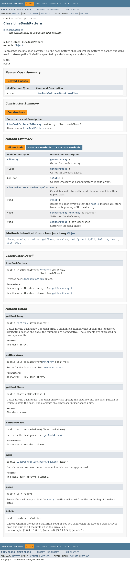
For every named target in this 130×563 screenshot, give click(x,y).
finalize (33, 239)
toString (103, 239)
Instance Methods (39, 147)
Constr (34, 13)
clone (10, 239)
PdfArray (35, 124)
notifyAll (88, 239)
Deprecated (55, 4)
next (53, 187)
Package (18, 4)
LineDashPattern (17, 124)
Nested (16, 13)
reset (53, 200)
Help (75, 4)
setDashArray (58, 212)
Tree (44, 4)
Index (67, 4)
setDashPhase (58, 222)
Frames (41, 9)
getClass (48, 239)
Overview (6, 4)
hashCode (62, 239)
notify (75, 239)
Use (38, 4)
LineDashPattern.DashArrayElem (57, 93)
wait (115, 239)
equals (21, 239)
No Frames (53, 9)
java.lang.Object (13, 30)
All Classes (72, 9)
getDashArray (58, 159)
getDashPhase (58, 168)
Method (45, 13)
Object (19, 45)
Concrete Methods (68, 147)
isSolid (55, 178)
